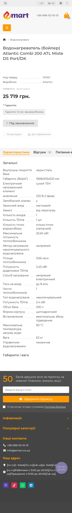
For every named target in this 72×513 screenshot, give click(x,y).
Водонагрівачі (19, 39)
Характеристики (16, 152)
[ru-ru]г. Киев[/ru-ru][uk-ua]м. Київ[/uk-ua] (34, 464)
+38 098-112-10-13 (47, 15)
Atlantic (48, 81)
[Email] (36, 389)
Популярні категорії (36, 428)
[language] (60, 3)
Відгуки (42, 152)
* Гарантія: (10, 105)
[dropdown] (5, 3)
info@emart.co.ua (18, 450)
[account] (67, 3)
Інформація (36, 418)
